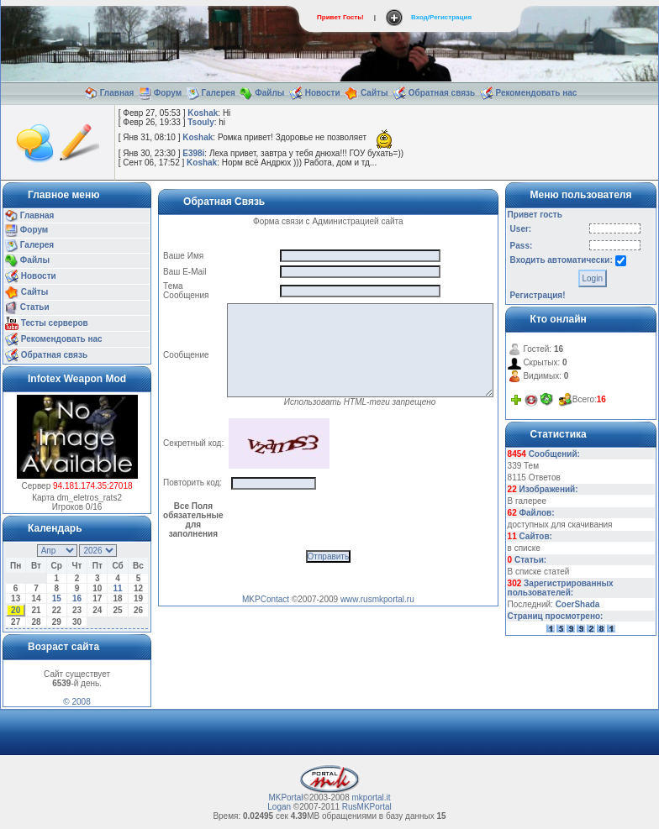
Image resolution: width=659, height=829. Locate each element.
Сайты (374, 92)
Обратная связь (442, 92)
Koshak (202, 113)
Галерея (218, 92)
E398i (193, 153)
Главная (117, 92)
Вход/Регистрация (441, 17)
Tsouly (200, 122)
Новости (322, 92)
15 (56, 598)
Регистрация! (538, 295)
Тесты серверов (54, 323)
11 (118, 588)
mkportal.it (370, 797)
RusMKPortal (367, 806)
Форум (168, 92)
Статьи (35, 307)
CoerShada (578, 604)
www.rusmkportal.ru (377, 599)
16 (77, 598)
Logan (279, 806)
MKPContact (265, 599)
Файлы (269, 92)
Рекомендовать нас (536, 92)
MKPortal (285, 797)
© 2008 (76, 701)
